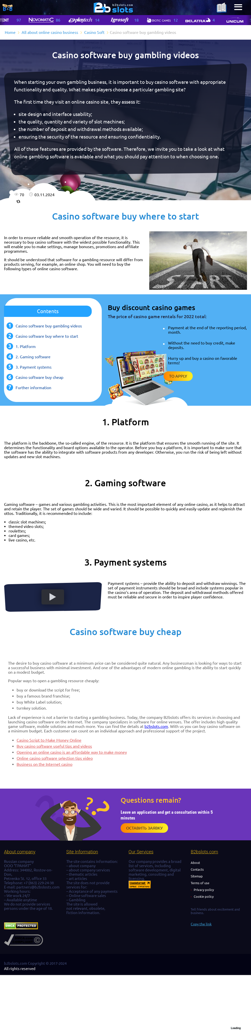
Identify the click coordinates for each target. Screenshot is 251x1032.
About (195, 862)
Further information (33, 387)
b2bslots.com (156, 726)
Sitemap (197, 876)
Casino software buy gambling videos (49, 326)
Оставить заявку (144, 828)
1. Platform (26, 346)
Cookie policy (204, 896)
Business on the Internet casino (44, 764)
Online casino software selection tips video (55, 758)
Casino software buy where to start (47, 336)
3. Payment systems (34, 367)
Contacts (197, 869)
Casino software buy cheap (39, 377)
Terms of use (200, 883)
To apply (178, 376)
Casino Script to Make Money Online (49, 740)
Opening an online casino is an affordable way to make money (72, 752)
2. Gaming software (33, 357)
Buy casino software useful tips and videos (54, 746)
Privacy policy (204, 889)
